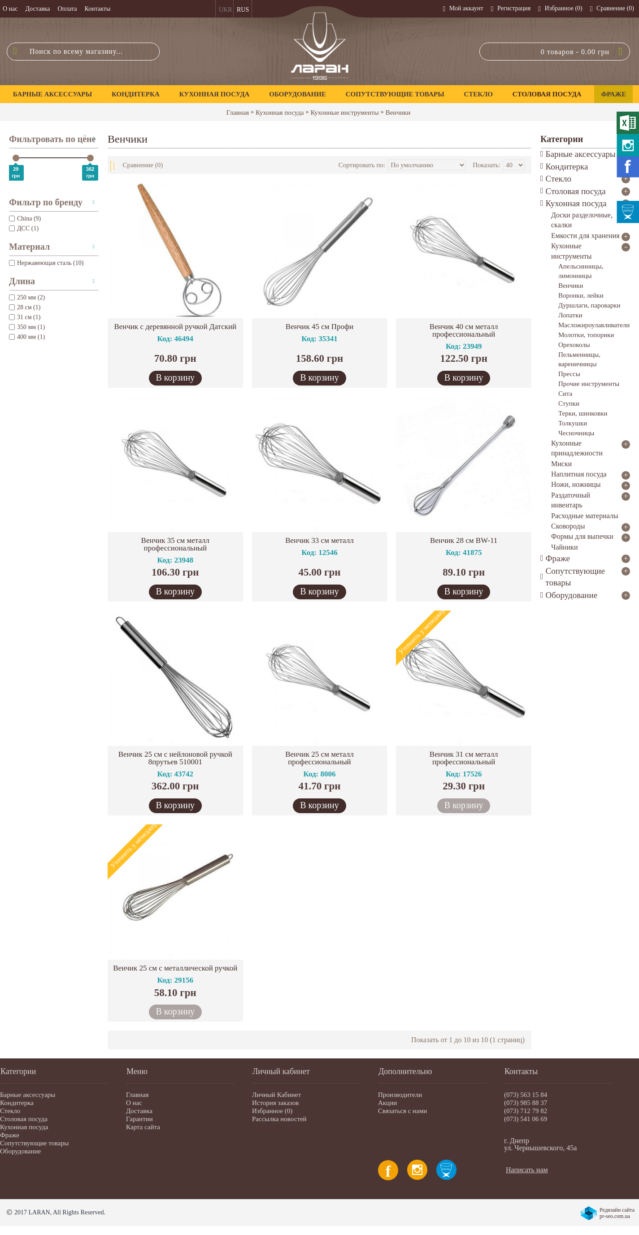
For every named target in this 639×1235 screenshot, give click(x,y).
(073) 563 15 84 (525, 1094)
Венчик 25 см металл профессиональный (319, 758)
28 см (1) (24, 307)
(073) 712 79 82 (525, 1110)
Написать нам (527, 1169)
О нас (134, 1102)
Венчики (398, 112)
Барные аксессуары (27, 1094)
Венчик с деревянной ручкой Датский (175, 326)
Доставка (139, 1110)
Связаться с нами (402, 1110)
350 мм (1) (27, 327)
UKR (225, 9)
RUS (243, 9)
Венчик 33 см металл (319, 540)
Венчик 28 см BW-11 (463, 540)
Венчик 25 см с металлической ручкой (175, 968)
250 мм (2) (27, 297)
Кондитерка (17, 1102)
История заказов (275, 1102)
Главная (237, 112)
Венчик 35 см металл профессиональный (175, 544)
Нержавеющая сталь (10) (46, 263)
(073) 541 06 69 (525, 1118)
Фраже (9, 1135)
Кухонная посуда (280, 112)
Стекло (10, 1110)
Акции (387, 1102)
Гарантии (139, 1118)
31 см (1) (24, 317)
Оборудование (20, 1151)
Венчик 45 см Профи (319, 326)
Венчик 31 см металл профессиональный (464, 758)
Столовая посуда (24, 1118)
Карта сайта (143, 1127)
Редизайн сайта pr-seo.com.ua (617, 1213)
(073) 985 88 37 (525, 1102)
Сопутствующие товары (34, 1143)
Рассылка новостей (279, 1118)
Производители (400, 1094)
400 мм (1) (27, 337)
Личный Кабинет (276, 1094)
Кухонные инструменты (344, 112)
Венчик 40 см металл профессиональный (464, 330)
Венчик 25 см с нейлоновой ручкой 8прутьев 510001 (175, 758)
